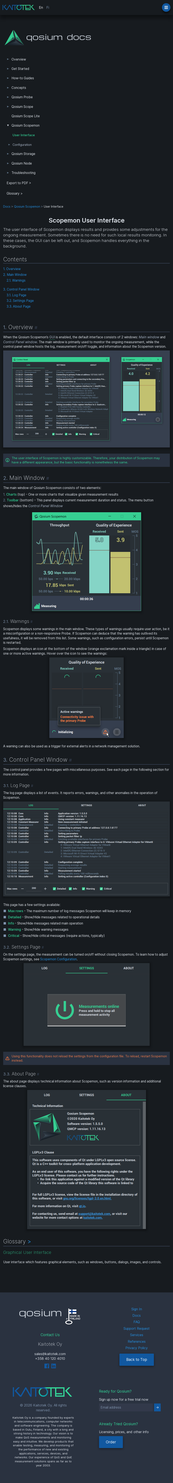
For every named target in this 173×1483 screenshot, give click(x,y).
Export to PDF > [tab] (19, 183)
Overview (18, 59)
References (137, 1341)
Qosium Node (21, 163)
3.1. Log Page (16, 295)
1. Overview (12, 269)
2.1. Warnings (16, 280)
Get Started (20, 69)
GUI (52, 337)
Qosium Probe (22, 97)
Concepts (18, 88)
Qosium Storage (23, 154)
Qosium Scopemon (25, 125)
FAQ (136, 1322)
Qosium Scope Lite (25, 116)
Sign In (136, 1309)
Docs (6, 206)
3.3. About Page (19, 306)
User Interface (24, 135)
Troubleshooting (23, 173)
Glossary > (15, 193)
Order (111, 1442)
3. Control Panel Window (21, 289)
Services (136, 1335)
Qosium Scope (22, 107)
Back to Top (136, 1359)
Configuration (22, 145)
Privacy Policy (136, 1348)
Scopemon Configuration (58, 959)
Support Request (136, 1328)
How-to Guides (22, 78)
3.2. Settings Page (20, 301)
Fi (47, 7)
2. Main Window (15, 275)
